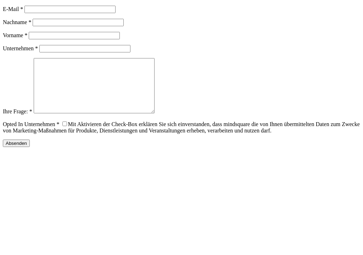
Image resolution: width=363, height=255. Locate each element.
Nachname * (17, 22)
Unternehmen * (20, 48)
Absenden (16, 154)
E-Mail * (13, 9)
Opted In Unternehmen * (31, 135)
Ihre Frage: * (17, 122)
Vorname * (15, 35)
